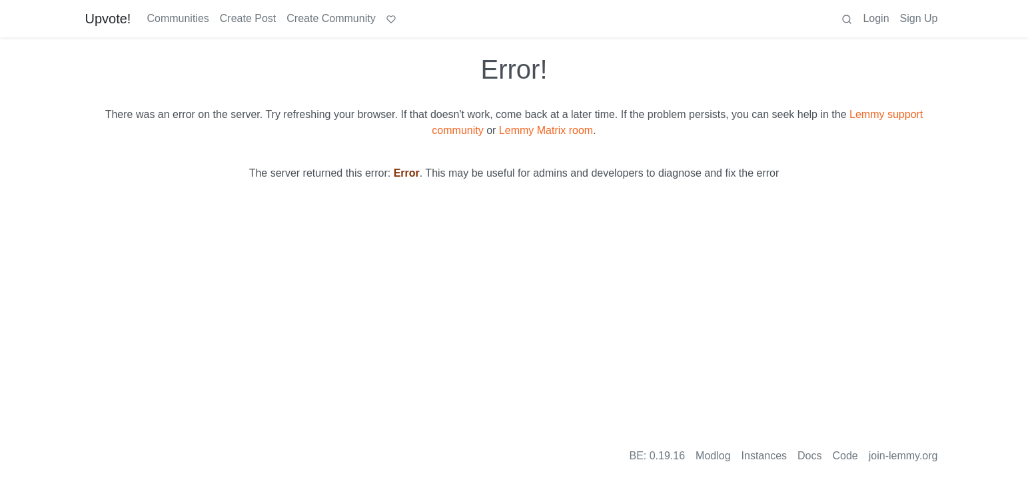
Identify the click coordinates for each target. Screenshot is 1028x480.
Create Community (330, 18)
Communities (178, 18)
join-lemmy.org (903, 455)
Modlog (713, 455)
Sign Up (919, 18)
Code (845, 455)
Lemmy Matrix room (546, 130)
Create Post (248, 18)
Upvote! (108, 18)
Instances (764, 455)
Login (876, 18)
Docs (809, 455)
